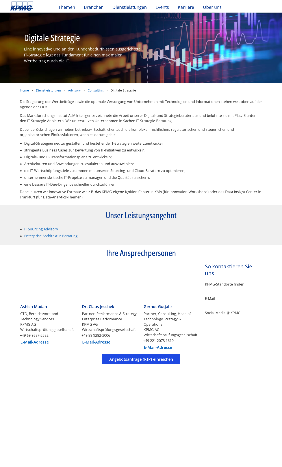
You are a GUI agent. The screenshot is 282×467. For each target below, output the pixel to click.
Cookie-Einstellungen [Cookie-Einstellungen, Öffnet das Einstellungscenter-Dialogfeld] (215, 430)
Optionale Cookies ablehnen (215, 441)
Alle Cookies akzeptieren (216, 452)
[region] (141, 440)
